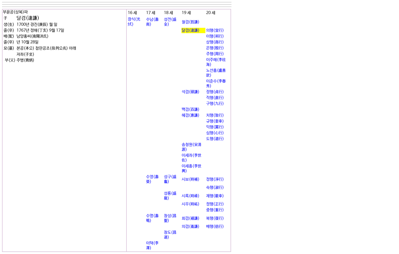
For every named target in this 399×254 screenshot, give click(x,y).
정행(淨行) (215, 179)
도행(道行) (215, 138)
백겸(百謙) (191, 109)
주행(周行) (215, 54)
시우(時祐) (191, 204)
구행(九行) (215, 103)
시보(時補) (191, 179)
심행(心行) (215, 133)
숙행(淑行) (215, 187)
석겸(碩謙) (191, 92)
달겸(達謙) (191, 30)
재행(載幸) (215, 196)
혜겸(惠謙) (191, 115)
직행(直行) (215, 97)
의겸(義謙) (191, 226)
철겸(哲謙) (191, 22)
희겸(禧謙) (191, 218)
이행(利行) (215, 36)
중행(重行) (215, 210)
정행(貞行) (215, 92)
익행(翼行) (215, 127)
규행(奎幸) (215, 121)
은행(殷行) (215, 48)
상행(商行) (215, 42)
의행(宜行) (215, 30)
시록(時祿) (191, 196)
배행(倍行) (215, 226)
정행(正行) (215, 204)
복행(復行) (215, 218)
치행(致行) (215, 115)
